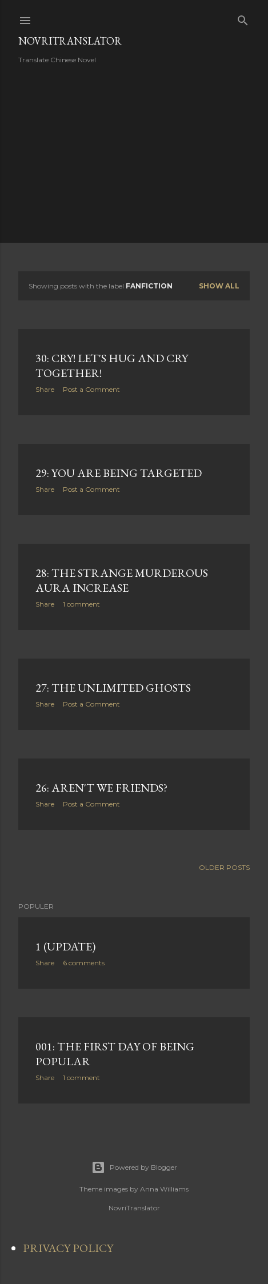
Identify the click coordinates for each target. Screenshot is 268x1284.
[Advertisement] (114, 152)
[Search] (243, 18)
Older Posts (224, 867)
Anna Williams (164, 1189)
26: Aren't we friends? (101, 787)
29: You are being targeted (118, 473)
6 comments (84, 962)
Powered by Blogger (134, 1167)
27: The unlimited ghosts (113, 687)
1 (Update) (65, 946)
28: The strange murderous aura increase (121, 580)
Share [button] (44, 389)
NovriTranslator (70, 40)
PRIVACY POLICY (68, 1248)
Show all (219, 286)
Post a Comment (91, 389)
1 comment (81, 604)
